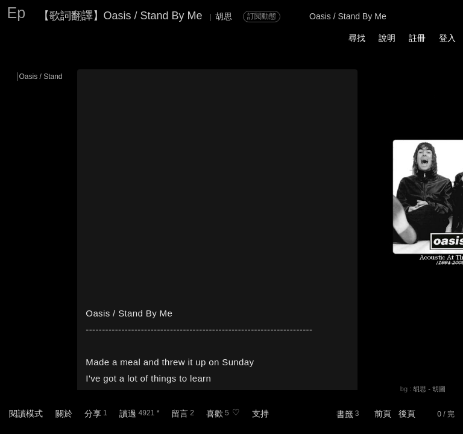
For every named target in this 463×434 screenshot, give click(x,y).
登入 (447, 38)
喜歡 (214, 413)
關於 (63, 413)
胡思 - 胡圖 (429, 388)
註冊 (417, 38)
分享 (92, 413)
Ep (16, 12)
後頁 (406, 413)
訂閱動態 (261, 16)
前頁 (382, 413)
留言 (179, 413)
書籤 (344, 414)
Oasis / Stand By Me (52, 76)
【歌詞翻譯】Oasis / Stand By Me (121, 16)
